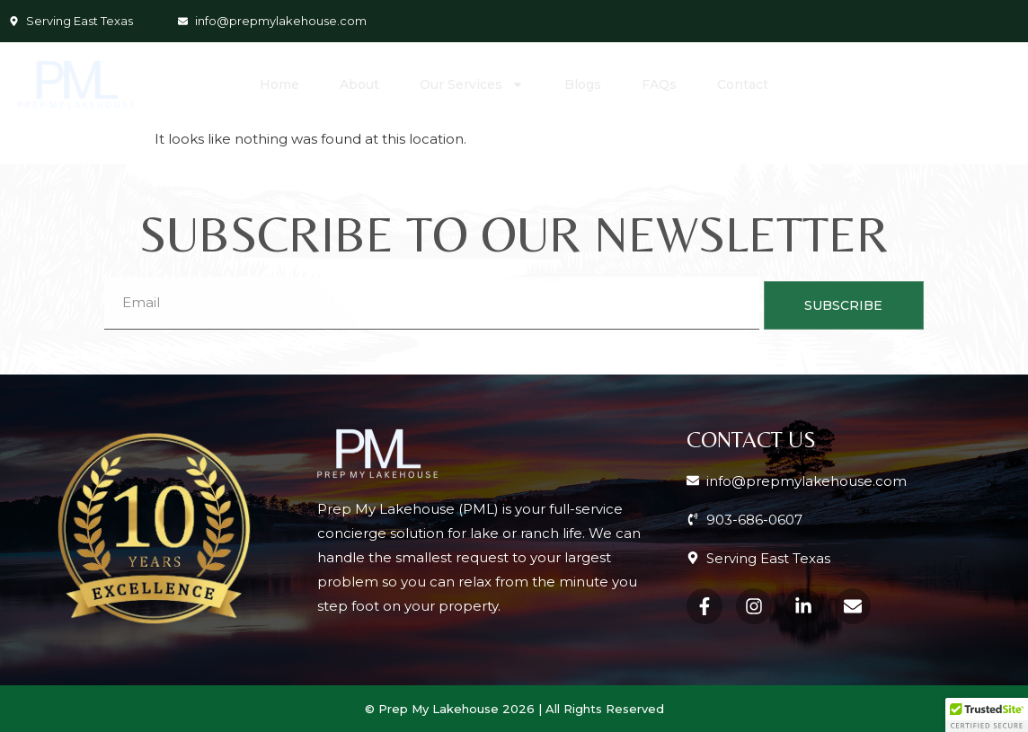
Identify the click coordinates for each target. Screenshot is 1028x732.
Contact (742, 84)
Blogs (582, 84)
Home (279, 84)
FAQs (659, 84)
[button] (986, 715)
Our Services (472, 84)
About (359, 84)
